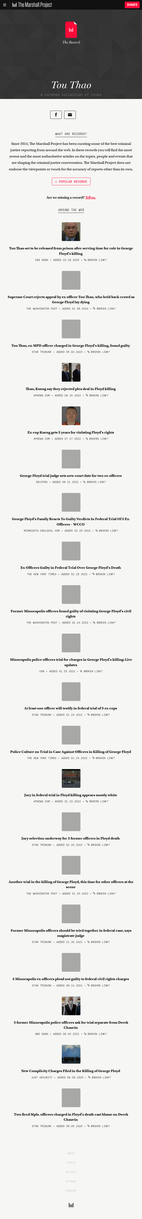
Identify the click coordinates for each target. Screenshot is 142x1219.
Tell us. (90, 197)
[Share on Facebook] (56, 115)
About (71, 1153)
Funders (71, 1190)
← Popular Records (71, 181)
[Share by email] (70, 115)
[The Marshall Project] (31, 5)
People (71, 1162)
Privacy (71, 1172)
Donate (132, 5)
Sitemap (71, 1181)
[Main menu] (5, 5)
